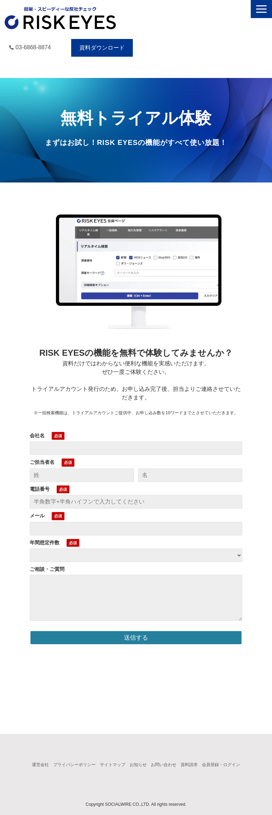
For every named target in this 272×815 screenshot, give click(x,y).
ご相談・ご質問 (47, 569)
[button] (261, 9)
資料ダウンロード (102, 48)
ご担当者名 (42, 462)
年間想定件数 (45, 542)
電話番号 (40, 489)
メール (37, 515)
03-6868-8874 (33, 47)
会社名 (37, 435)
